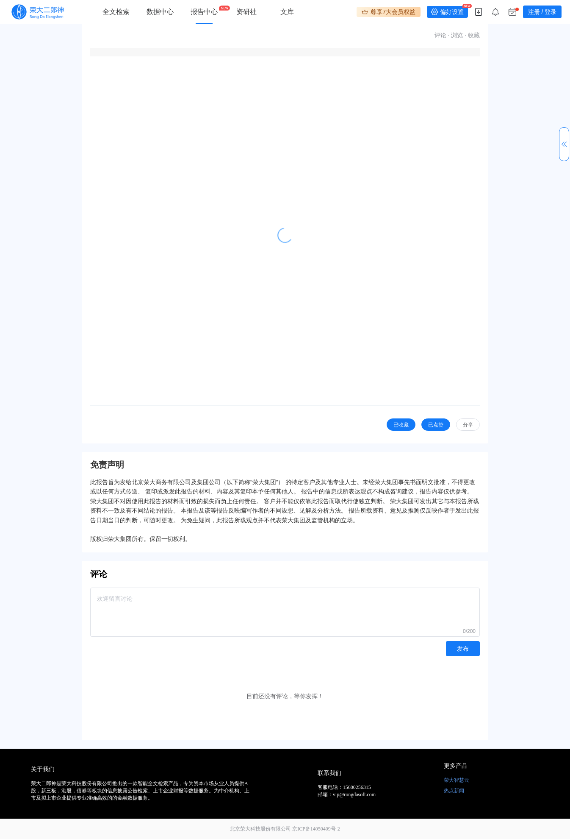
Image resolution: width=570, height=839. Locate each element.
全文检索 (116, 11)
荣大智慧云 (456, 780)
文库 (287, 11)
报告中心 (204, 11)
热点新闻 (454, 791)
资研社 (246, 11)
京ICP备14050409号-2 (316, 829)
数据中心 (160, 11)
